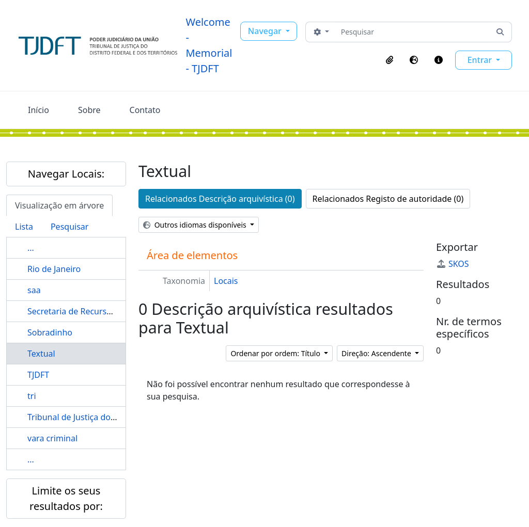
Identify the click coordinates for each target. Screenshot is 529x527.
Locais (226, 280)
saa (34, 290)
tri (31, 396)
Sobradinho (49, 332)
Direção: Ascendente (377, 353)
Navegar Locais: (66, 174)
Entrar (481, 60)
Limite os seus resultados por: (66, 498)
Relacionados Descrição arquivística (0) (220, 198)
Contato (145, 110)
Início (38, 110)
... (30, 247)
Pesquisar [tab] (69, 226)
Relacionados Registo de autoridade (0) (388, 198)
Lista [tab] (24, 226)
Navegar (266, 31)
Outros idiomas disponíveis (195, 225)
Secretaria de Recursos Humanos (91, 311)
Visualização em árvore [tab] (59, 205)
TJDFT (38, 374)
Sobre (89, 110)
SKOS (452, 263)
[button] (389, 60)
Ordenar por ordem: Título (276, 353)
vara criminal (52, 438)
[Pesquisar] (413, 32)
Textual (41, 353)
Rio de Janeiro (54, 269)
